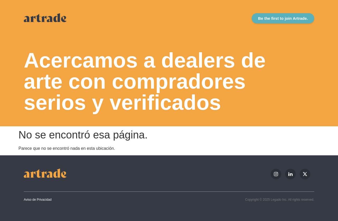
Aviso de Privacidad (37, 199)
